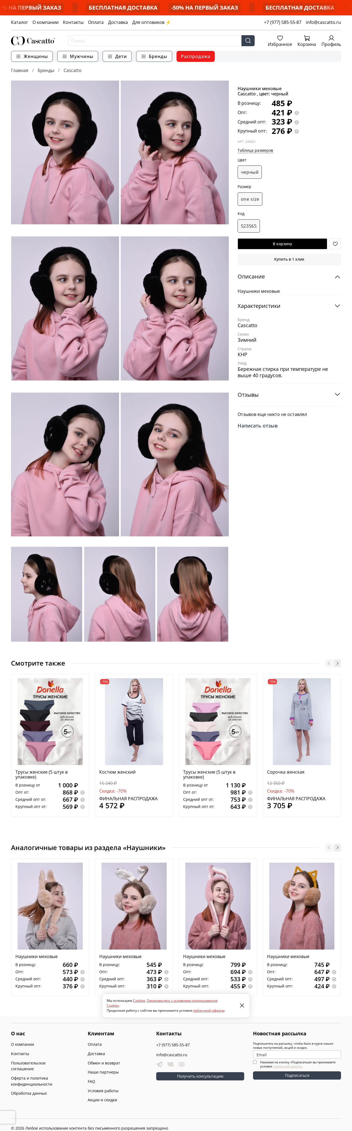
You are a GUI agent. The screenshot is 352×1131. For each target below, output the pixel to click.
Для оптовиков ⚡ (151, 22)
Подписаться (297, 1075)
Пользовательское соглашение (28, 1066)
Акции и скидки (102, 1099)
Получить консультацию (200, 1076)
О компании (45, 22)
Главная (19, 70)
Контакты (73, 22)
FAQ (91, 1081)
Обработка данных (29, 1093)
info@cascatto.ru (323, 22)
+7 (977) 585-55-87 (282, 22)
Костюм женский (117, 772)
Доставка (118, 22)
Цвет (242, 160)
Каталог (19, 22)
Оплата (96, 22)
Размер (244, 186)
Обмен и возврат (104, 1063)
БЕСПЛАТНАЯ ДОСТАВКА (153, 7)
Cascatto (73, 70)
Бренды (46, 70)
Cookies (139, 1000)
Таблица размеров (255, 150)
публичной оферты (208, 1010)
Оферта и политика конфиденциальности (31, 1081)
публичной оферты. (287, 1066)
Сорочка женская (285, 772)
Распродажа (195, 56)
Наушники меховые (36, 956)
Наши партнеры (103, 1072)
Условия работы (103, 1090)
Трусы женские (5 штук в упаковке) (41, 774)
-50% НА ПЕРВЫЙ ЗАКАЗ (57, 7)
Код (241, 213)
